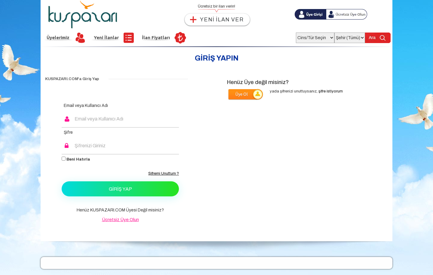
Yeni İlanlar (106, 37)
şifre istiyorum (330, 91)
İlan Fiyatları (156, 37)
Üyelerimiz (58, 37)
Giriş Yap (120, 189)
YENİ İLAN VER (222, 20)
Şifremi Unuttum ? (163, 173)
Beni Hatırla (76, 159)
